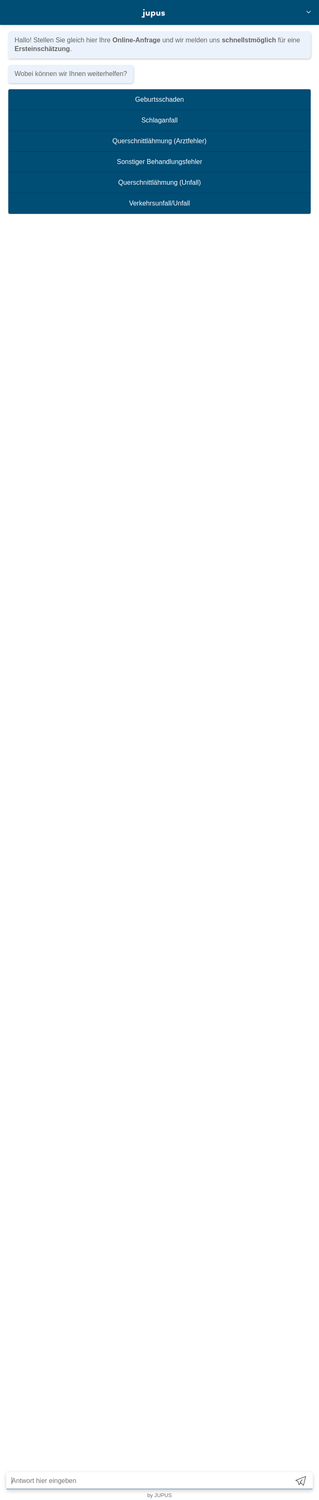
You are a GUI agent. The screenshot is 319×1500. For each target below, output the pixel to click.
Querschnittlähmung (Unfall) (159, 182)
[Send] (300, 1481)
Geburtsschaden (159, 99)
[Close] (308, 12)
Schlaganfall (159, 120)
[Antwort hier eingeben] (148, 1481)
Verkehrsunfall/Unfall (159, 203)
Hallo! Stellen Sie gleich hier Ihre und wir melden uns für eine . (157, 44)
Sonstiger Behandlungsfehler (159, 161)
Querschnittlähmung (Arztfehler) (160, 140)
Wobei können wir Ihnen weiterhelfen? (71, 73)
